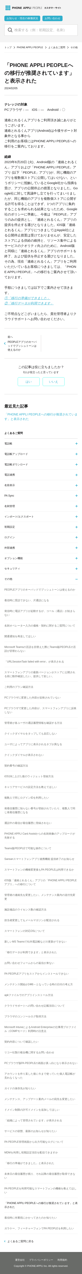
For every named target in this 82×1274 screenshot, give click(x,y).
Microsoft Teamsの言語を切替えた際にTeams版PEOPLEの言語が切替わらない (40, 649)
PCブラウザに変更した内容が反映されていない (32, 697)
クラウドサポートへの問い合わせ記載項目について (34, 1005)
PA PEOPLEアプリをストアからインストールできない (36, 973)
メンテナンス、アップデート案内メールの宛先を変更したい (39, 1099)
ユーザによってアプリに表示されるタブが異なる (33, 744)
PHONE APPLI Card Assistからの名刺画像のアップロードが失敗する (39, 835)
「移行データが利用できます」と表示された (30, 952)
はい (29, 381)
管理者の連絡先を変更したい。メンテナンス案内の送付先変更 (39, 896)
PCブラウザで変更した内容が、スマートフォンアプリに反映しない (40, 710)
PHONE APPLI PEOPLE (30, 47)
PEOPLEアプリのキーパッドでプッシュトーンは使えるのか (23, 343)
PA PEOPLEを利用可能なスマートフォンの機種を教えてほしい (40, 1190)
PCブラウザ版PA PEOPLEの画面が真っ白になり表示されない (40, 1063)
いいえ (53, 381)
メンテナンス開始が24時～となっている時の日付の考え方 (38, 984)
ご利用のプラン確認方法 (18, 686)
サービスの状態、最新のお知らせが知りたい (30, 1131)
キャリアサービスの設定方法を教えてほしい (30, 787)
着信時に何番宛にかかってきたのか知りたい (30, 1217)
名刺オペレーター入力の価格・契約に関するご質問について (39, 625)
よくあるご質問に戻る (20, 1241)
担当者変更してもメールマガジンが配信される (31, 920)
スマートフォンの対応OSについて (24, 930)
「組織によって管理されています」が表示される (33, 1120)
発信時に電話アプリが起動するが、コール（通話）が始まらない (39, 613)
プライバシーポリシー (41, 1260)
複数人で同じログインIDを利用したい (26, 797)
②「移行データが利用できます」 (29, 303)
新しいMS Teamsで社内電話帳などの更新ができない (35, 941)
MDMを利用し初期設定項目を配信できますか (31, 1152)
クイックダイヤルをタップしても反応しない (30, 733)
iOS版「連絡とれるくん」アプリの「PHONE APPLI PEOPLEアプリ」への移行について (40, 882)
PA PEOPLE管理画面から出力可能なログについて (33, 1141)
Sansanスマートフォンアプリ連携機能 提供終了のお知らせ (39, 859)
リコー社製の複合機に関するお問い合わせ (29, 1052)
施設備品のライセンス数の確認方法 (25, 909)
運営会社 (20, 1260)
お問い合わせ (52, 18)
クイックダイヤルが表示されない (24, 755)
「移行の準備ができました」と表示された (29, 1163)
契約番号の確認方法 (16, 765)
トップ (8, 47)
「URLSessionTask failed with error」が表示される (34, 661)
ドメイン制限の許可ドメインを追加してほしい (31, 1109)
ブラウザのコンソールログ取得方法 (25, 1016)
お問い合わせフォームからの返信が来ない (29, 963)
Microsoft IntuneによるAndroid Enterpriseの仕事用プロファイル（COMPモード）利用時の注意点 (40, 1029)
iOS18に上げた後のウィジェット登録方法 (29, 776)
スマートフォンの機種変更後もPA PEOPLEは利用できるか (39, 869)
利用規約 (62, 1260)
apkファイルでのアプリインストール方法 (28, 995)
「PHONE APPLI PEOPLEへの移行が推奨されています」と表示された (41, 1205)
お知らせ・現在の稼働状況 (22, 18)
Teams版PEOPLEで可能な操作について (27, 848)
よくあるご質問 (56, 47)
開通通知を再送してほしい (20, 636)
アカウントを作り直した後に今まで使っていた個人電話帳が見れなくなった (39, 1075)
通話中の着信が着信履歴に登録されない (28, 823)
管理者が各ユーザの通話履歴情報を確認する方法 (33, 722)
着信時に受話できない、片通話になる (26, 600)
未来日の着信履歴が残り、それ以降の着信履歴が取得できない (39, 1175)
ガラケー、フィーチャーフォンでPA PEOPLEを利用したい (39, 1228)
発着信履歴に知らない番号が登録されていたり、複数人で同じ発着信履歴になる (39, 810)
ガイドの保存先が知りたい (20, 1088)
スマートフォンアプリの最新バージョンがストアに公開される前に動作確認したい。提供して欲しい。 (39, 674)
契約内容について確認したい (21, 1041)
